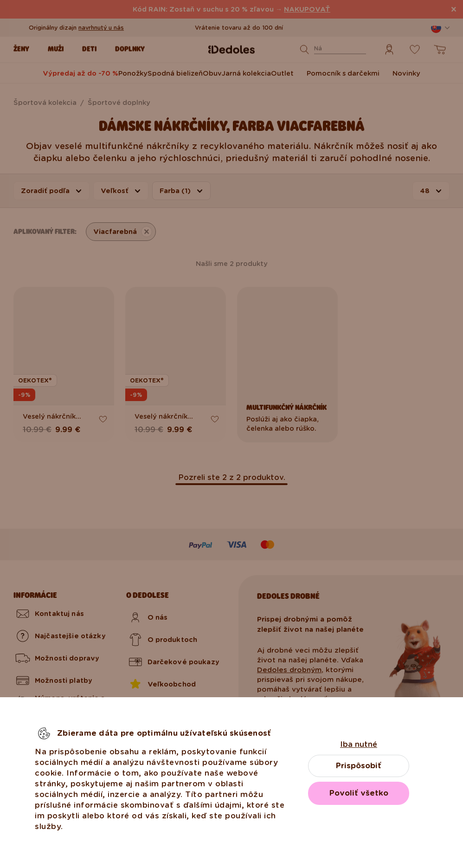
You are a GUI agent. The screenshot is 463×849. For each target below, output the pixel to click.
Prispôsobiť (358, 765)
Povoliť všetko (358, 793)
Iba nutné (358, 744)
